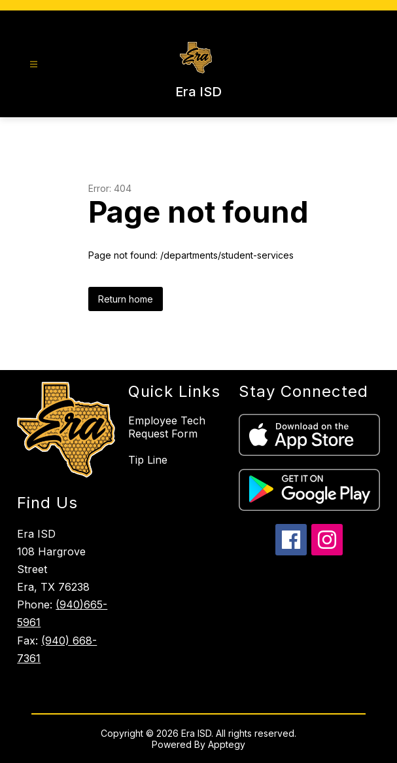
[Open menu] (33, 64)
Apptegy (226, 744)
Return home (125, 299)
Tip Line (147, 459)
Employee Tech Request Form (166, 427)
